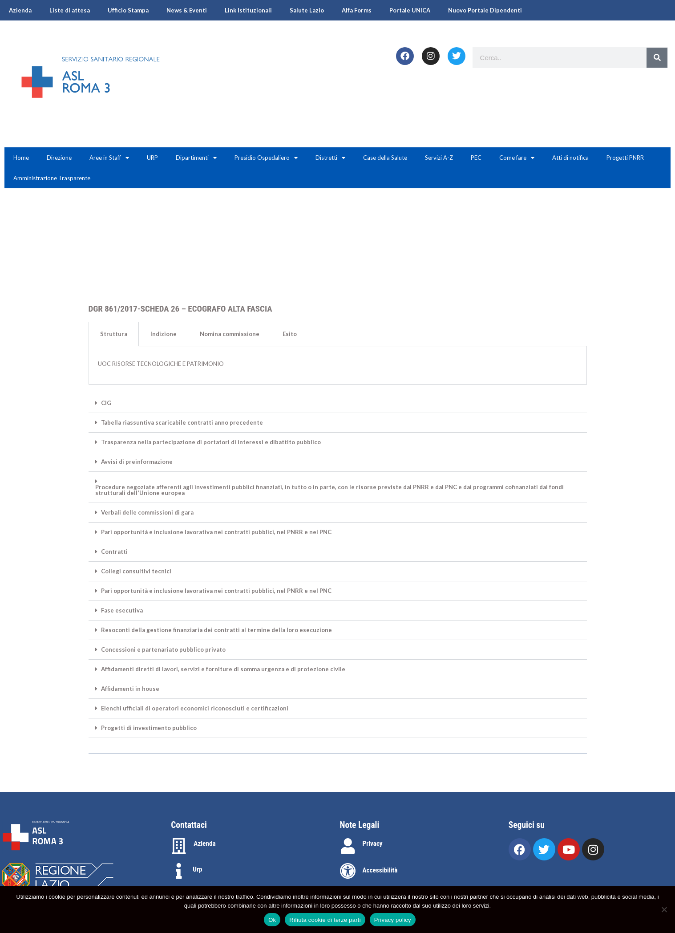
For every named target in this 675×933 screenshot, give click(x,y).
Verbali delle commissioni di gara (147, 512)
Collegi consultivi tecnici (136, 571)
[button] (338, 403)
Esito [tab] (290, 333)
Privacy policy (392, 920)
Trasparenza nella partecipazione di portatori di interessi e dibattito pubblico (211, 442)
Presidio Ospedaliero (266, 157)
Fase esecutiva (122, 610)
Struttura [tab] (113, 333)
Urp (197, 869)
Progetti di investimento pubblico (149, 728)
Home (21, 157)
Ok (272, 920)
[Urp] (179, 871)
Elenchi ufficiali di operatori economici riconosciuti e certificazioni (194, 708)
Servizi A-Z (439, 157)
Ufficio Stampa (128, 10)
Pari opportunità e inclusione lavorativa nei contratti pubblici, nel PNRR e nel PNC (216, 532)
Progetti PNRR (625, 157)
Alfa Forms (357, 10)
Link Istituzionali (248, 10)
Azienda (20, 10)
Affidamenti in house (130, 689)
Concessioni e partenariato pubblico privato (163, 650)
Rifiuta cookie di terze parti (324, 920)
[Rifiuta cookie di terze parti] (663, 909)
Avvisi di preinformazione (137, 462)
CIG (106, 403)
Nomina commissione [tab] (229, 333)
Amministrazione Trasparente (51, 178)
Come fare (516, 157)
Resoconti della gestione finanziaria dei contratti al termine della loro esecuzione (216, 630)
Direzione (59, 157)
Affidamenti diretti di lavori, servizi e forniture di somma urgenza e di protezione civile (223, 669)
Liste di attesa (69, 10)
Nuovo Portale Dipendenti (485, 10)
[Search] (657, 58)
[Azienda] (179, 846)
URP (152, 157)
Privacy (373, 844)
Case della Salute (385, 157)
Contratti (114, 552)
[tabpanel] (338, 365)
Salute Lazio (307, 10)
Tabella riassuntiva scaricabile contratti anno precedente (182, 423)
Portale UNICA (409, 10)
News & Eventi (186, 10)
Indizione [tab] (163, 333)
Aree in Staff (109, 157)
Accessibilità (380, 870)
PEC (476, 157)
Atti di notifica (570, 157)
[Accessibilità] (348, 871)
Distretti (330, 157)
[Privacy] (348, 846)
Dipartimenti (196, 157)
